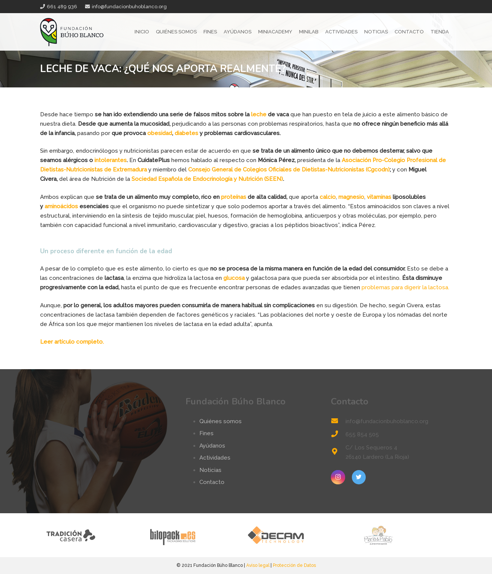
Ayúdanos (212, 445)
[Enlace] (72, 32)
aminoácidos (61, 206)
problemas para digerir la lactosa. (405, 287)
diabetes (186, 133)
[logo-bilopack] (194, 535)
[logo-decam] (297, 535)
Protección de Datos (294, 565)
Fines (206, 433)
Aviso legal (257, 565)
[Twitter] (359, 477)
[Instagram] (338, 477)
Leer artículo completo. (72, 341)
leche (258, 114)
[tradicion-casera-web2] (91, 535)
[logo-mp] (400, 535)
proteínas (233, 197)
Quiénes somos (220, 421)
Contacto (211, 482)
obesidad (159, 133)
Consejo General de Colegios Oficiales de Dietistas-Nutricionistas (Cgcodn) (289, 169)
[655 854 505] (338, 434)
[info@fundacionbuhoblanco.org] (338, 421)
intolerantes (110, 160)
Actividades (214, 457)
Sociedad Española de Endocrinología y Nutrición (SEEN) (207, 179)
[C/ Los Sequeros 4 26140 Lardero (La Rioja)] (338, 452)
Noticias (210, 470)
